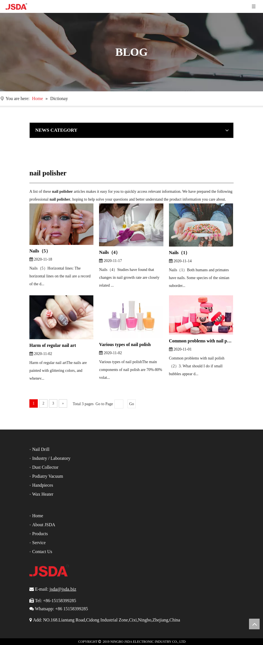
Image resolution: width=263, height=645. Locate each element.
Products (40, 533)
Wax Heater (42, 494)
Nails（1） (179, 252)
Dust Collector (45, 467)
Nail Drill (41, 449)
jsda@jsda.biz (63, 589)
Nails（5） (39, 251)
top (254, 624)
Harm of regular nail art (52, 345)
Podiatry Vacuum (47, 476)
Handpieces (42, 485)
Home (37, 515)
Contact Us (42, 551)
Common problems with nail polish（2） (201, 340)
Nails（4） (109, 252)
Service (39, 542)
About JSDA (43, 524)
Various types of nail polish (125, 344)
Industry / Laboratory (51, 458)
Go (131, 404)
